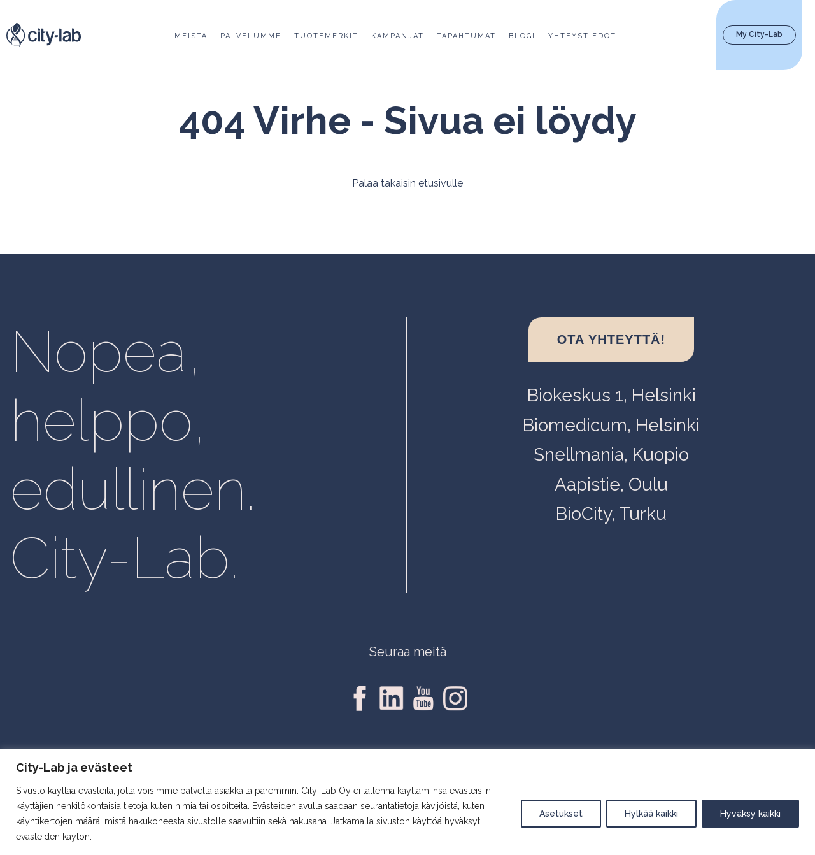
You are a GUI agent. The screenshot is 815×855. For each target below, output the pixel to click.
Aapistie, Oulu (611, 484)
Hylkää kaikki (651, 813)
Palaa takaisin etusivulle (407, 183)
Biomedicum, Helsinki (611, 425)
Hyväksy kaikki (750, 813)
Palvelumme (250, 36)
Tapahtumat (466, 36)
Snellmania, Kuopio (611, 454)
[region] (407, 802)
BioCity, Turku (611, 513)
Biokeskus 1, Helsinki (611, 395)
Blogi (522, 36)
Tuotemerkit (326, 36)
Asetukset (561, 813)
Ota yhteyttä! (611, 340)
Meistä (191, 36)
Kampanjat (397, 36)
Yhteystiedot (582, 36)
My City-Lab (759, 34)
